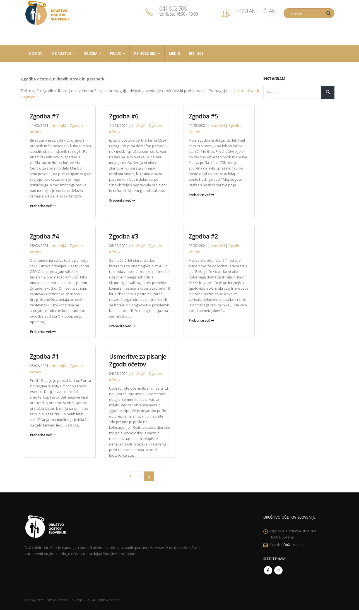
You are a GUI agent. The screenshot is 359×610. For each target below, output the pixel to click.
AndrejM (59, 125)
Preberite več (43, 206)
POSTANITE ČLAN (256, 11)
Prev (130, 476)
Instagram (278, 570)
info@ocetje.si (292, 544)
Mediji (174, 53)
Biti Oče (196, 53)
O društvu (61, 53)
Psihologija (145, 53)
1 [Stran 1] (140, 476)
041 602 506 (178, 11)
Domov (35, 53)
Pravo (116, 53)
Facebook (268, 570)
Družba (90, 53)
